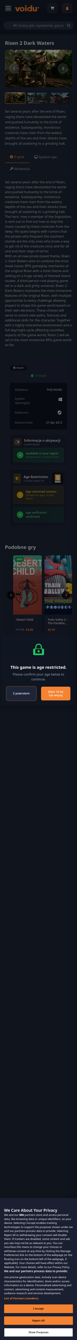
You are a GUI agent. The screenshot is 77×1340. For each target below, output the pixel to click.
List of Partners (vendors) (21, 1298)
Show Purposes (39, 1332)
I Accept (38, 1308)
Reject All (38, 1320)
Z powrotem (21, 693)
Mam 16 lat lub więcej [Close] (55, 693)
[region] (38, 1269)
